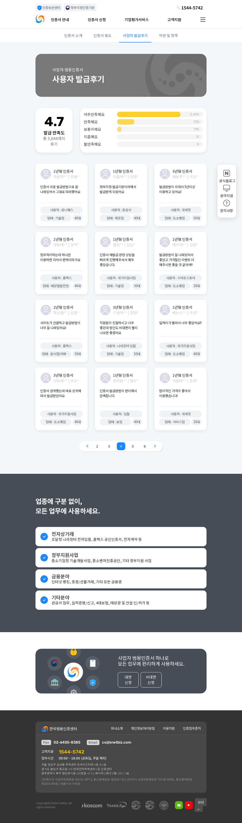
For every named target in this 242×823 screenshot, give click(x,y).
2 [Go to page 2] (97, 446)
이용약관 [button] (169, 728)
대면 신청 (128, 681)
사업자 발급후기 (135, 35)
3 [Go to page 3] (109, 446)
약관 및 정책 (168, 35)
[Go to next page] (155, 446)
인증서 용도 (102, 35)
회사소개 (117, 728)
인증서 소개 (73, 35)
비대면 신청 (151, 681)
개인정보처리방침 (143, 728)
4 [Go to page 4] (121, 446)
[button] (66, 19)
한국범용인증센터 (59, 729)
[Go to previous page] (87, 446)
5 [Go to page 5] (133, 446)
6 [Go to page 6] (145, 446)
